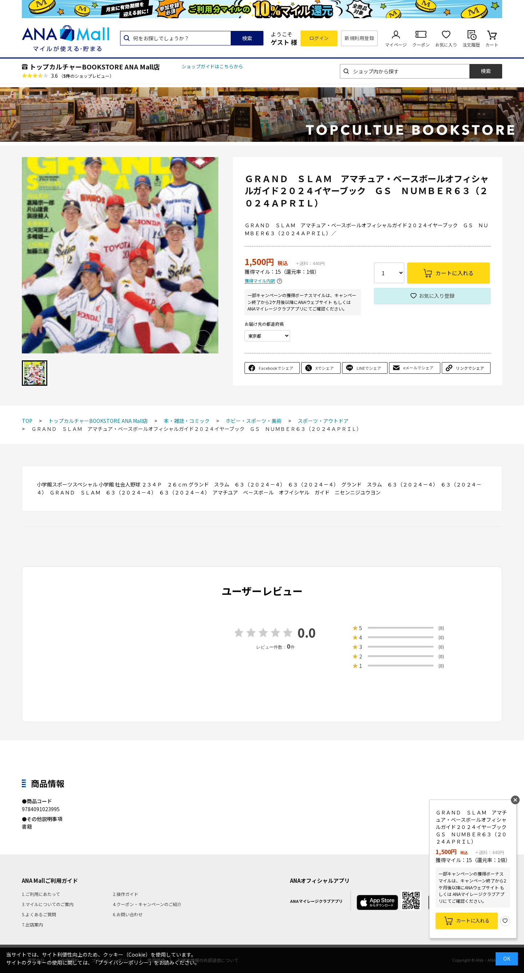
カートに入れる (472, 920)
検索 (247, 38)
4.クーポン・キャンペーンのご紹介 (147, 904)
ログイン (319, 38)
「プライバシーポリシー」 (123, 962)
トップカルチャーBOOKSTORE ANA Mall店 (94, 66)
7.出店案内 (32, 924)
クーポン (421, 44)
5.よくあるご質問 (39, 914)
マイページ (396, 44)
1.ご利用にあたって (41, 894)
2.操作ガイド (125, 894)
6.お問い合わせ (128, 914)
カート (492, 44)
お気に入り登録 (436, 295)
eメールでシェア (418, 368)
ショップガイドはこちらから (212, 66)
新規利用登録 (359, 38)
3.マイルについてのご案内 (48, 904)
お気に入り (446, 44)
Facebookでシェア (276, 368)
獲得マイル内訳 (260, 281)
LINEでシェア (369, 368)
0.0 (307, 632)
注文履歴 (471, 44)
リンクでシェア (470, 368)
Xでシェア (324, 368)
